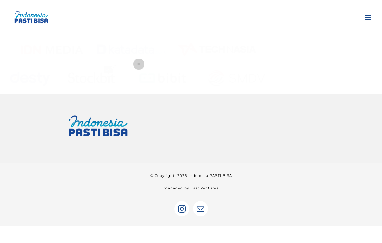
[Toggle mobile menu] (368, 17)
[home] (98, 114)
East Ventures (204, 188)
